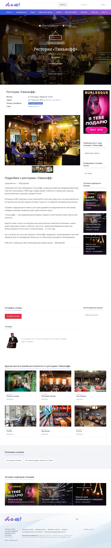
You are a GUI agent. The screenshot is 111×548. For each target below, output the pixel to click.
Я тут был (67, 26)
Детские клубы (71, 12)
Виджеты (65, 529)
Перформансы (22, 12)
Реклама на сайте (28, 529)
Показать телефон (35, 103)
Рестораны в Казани (13, 460)
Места (105, 12)
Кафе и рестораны (46, 12)
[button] (78, 117)
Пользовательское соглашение (32, 532)
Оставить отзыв (55, 64)
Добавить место (40, 529)
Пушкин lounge (48, 396)
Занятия (84, 12)
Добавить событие (54, 529)
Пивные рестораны (55, 74)
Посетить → (11, 399)
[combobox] (46, 4)
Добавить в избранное (48, 26)
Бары (33, 12)
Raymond (45, 431)
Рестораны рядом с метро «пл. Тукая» (39, 460)
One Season (81, 396)
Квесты (10, 12)
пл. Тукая (88, 173)
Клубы (59, 12)
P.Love (79, 431)
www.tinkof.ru (34, 106)
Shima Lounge (13, 396)
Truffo (9, 431)
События (95, 12)
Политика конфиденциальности (54, 532)
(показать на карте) (51, 100)
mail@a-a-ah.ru (66, 537)
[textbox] (46, 3)
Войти (103, 5)
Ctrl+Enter (9, 537)
